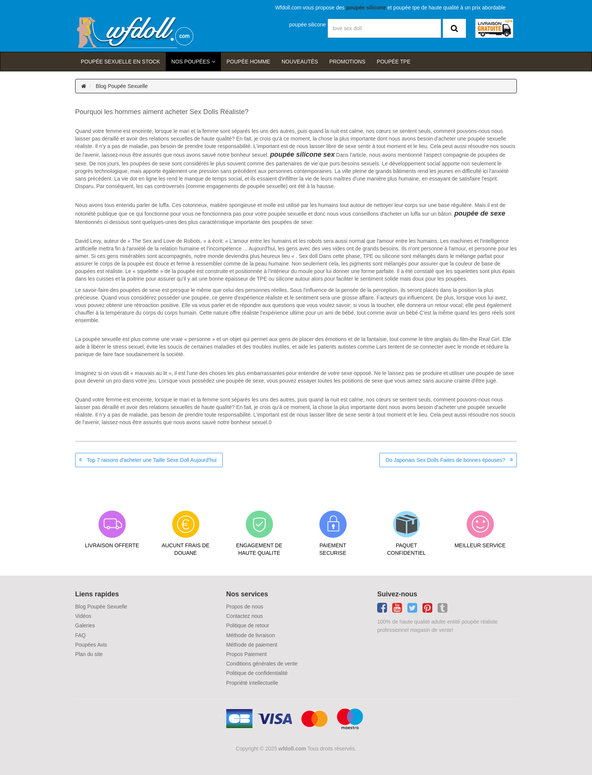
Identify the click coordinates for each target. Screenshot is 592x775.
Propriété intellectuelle (252, 683)
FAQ (80, 635)
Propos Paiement (246, 654)
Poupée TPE (393, 62)
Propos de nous (244, 607)
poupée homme (248, 62)
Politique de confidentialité (257, 673)
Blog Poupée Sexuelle (122, 86)
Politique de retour (247, 625)
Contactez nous (244, 616)
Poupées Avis (91, 645)
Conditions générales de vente (262, 664)
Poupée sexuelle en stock (120, 62)
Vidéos (83, 616)
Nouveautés (300, 62)
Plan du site (89, 654)
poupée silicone (307, 25)
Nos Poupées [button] (190, 62)
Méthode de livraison (250, 635)
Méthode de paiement (251, 645)
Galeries (85, 625)
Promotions (347, 62)
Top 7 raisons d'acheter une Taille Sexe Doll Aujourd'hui (152, 460)
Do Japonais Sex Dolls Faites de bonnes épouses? (445, 460)
